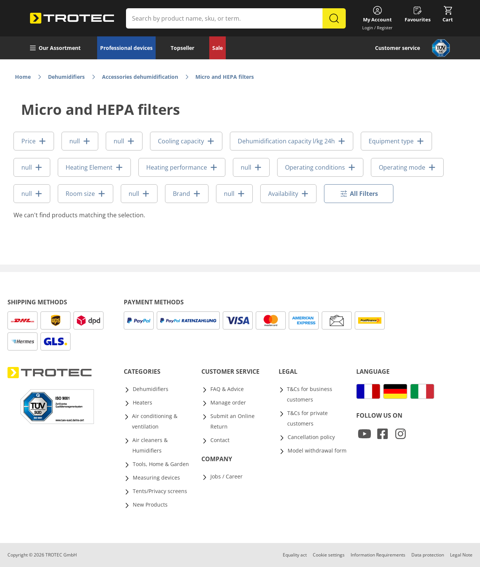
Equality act (295, 555)
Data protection (427, 555)
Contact (220, 440)
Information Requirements (378, 555)
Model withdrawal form (317, 450)
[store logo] (72, 18)
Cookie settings (329, 555)
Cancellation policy (311, 437)
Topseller (182, 47)
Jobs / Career (226, 476)
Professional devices (126, 47)
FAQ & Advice (227, 389)
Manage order (228, 402)
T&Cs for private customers (307, 418)
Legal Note (461, 555)
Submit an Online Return (232, 421)
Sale (217, 47)
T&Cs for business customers (309, 394)
